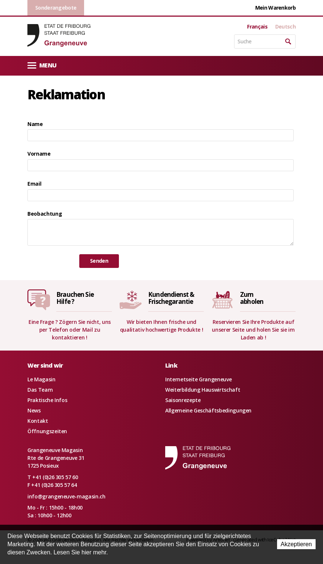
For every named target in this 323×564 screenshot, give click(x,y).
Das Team (40, 389)
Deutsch (285, 26)
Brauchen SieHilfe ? (75, 298)
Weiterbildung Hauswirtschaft (202, 389)
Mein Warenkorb (275, 7)
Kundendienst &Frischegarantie (171, 298)
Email (34, 183)
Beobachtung (44, 213)
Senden (99, 260)
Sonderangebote (55, 7)
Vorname (39, 153)
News (34, 410)
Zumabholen (251, 298)
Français (257, 26)
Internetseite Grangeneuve (198, 379)
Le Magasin (41, 379)
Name (35, 123)
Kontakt (37, 420)
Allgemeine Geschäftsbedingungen (208, 410)
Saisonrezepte (182, 400)
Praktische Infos (47, 400)
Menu (41, 65)
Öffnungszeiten (47, 431)
